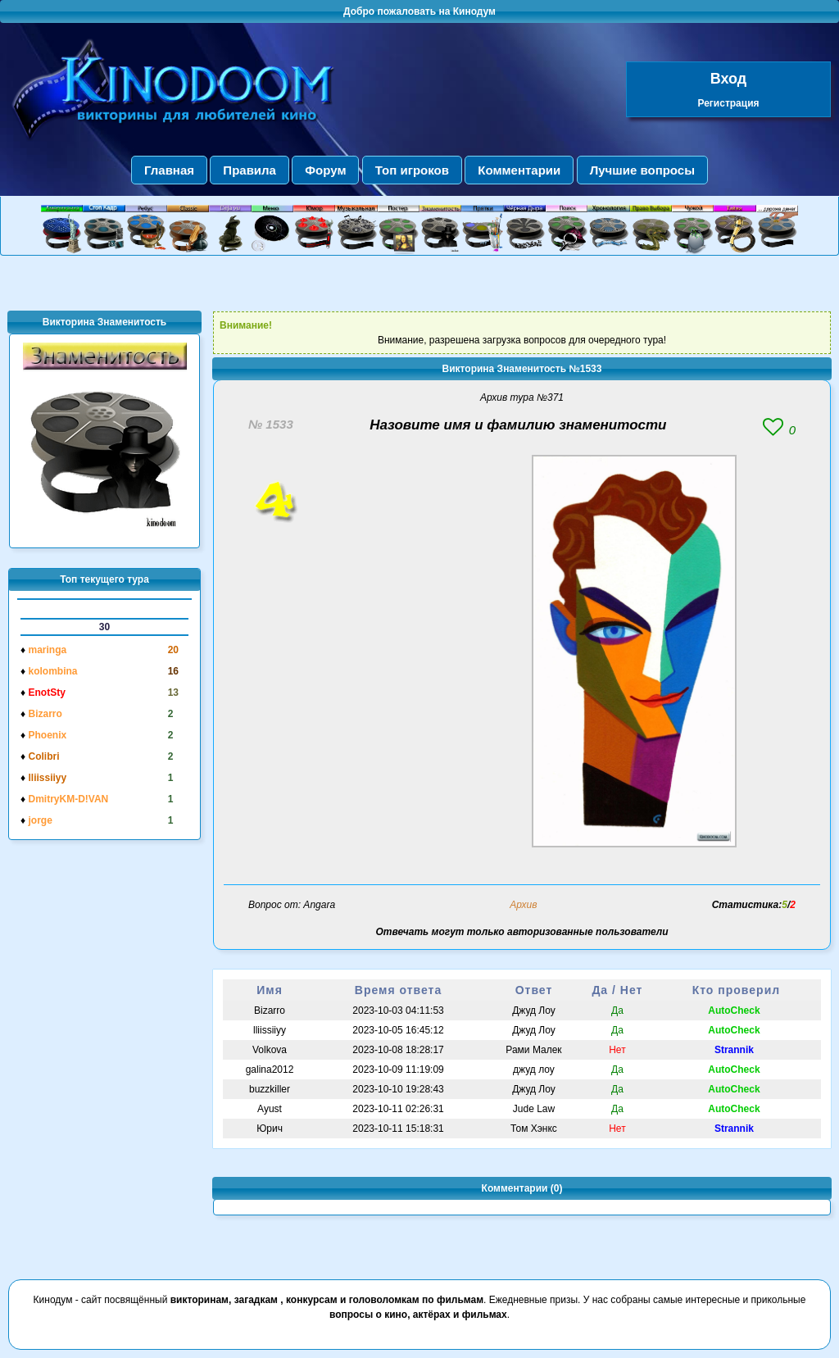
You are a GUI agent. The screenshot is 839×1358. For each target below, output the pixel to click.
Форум (325, 170)
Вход (728, 78)
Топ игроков (412, 170)
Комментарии (519, 170)
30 (104, 627)
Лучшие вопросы (642, 170)
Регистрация (728, 103)
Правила (249, 170)
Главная (169, 170)
